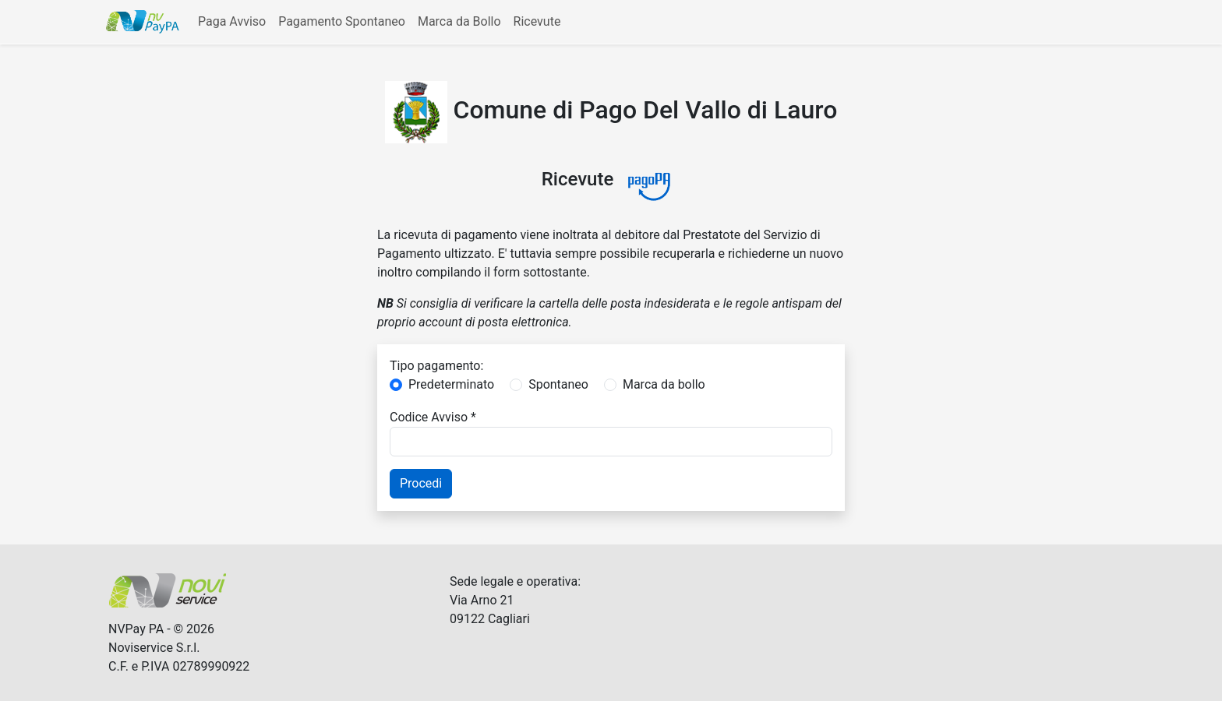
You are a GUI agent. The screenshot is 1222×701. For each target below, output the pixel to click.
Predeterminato (451, 384)
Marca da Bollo (459, 21)
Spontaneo (558, 384)
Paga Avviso (232, 21)
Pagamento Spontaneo (341, 21)
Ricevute (537, 21)
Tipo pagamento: (436, 365)
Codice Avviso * (433, 417)
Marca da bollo (664, 384)
